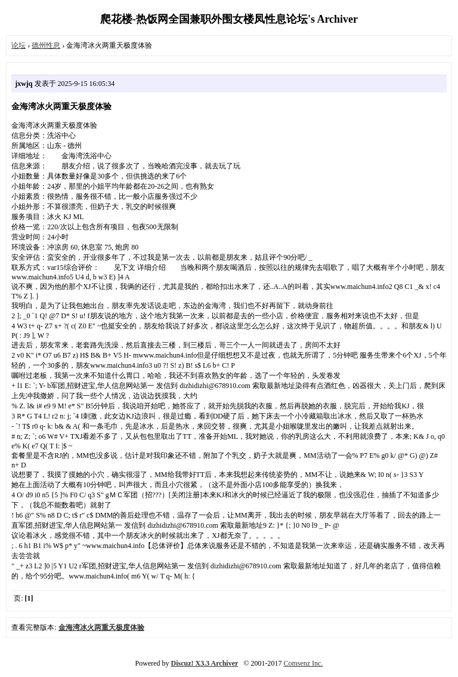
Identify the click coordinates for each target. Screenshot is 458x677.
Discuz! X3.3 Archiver (205, 663)
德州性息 (46, 45)
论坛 (18, 45)
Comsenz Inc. (303, 663)
